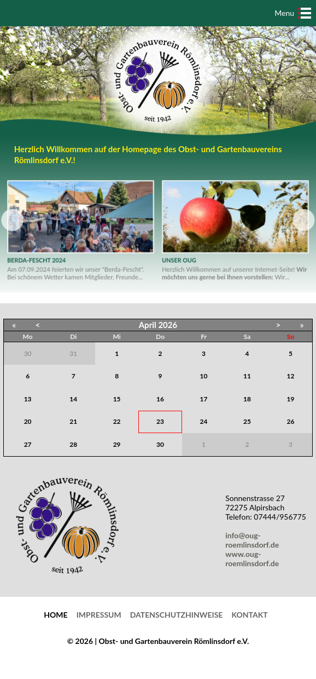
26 (291, 421)
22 (117, 421)
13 (28, 399)
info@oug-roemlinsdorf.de (254, 540)
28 (73, 444)
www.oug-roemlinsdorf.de (254, 558)
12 (291, 376)
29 (117, 444)
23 (160, 421)
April (147, 325)
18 (247, 399)
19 (291, 399)
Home (55, 615)
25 (247, 421)
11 (247, 376)
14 (73, 399)
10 (204, 376)
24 (204, 421)
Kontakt (249, 615)
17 (204, 399)
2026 (167, 325)
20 (28, 421)
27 (28, 444)
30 (160, 444)
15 (117, 399)
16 (160, 399)
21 (73, 421)
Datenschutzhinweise (176, 615)
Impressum (99, 615)
